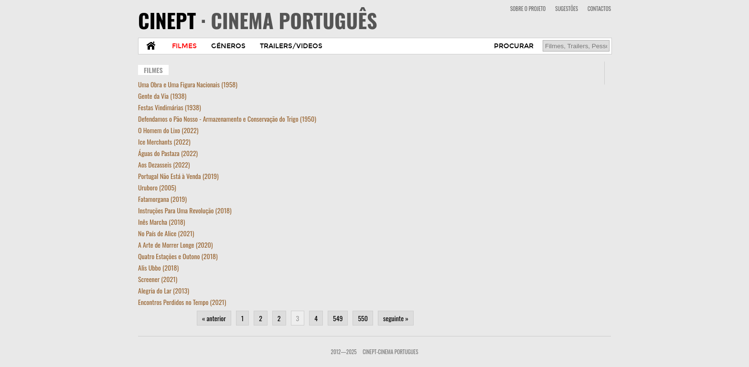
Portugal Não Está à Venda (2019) (178, 176)
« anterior (214, 318)
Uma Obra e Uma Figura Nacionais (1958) (187, 84)
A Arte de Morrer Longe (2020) (175, 245)
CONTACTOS (599, 8)
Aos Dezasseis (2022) (164, 164)
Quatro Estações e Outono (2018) (178, 256)
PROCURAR (514, 46)
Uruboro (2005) (157, 187)
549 (337, 318)
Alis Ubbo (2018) (158, 267)
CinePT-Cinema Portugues (390, 352)
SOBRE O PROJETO (528, 8)
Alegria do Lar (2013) (163, 290)
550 (363, 318)
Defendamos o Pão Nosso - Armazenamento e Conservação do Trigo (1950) (227, 119)
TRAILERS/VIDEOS (291, 46)
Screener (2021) (157, 279)
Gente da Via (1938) (162, 96)
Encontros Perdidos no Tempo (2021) (182, 302)
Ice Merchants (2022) (164, 141)
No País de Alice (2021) (166, 233)
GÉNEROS (228, 46)
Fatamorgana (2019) (162, 199)
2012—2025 (344, 352)
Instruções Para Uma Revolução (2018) (185, 210)
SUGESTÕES (566, 8)
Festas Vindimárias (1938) (169, 107)
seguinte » (395, 318)
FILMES (184, 46)
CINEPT (257, 20)
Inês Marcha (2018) (161, 222)
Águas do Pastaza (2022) (168, 153)
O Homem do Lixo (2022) (168, 130)
